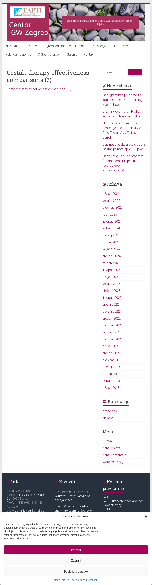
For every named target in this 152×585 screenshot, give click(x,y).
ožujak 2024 (111, 242)
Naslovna (12, 46)
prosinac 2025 (113, 207)
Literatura (119, 46)
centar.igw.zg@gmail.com (31, 510)
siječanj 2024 (112, 256)
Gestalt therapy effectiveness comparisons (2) (39, 89)
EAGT (106, 497)
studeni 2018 (111, 374)
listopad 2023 (112, 270)
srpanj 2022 (111, 304)
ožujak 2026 (111, 194)
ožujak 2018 (111, 388)
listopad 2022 (112, 298)
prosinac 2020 (113, 339)
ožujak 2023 (111, 277)
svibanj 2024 (111, 228)
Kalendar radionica (18, 54)
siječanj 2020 (112, 353)
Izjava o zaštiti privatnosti (84, 580)
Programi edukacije (55, 46)
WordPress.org (113, 462)
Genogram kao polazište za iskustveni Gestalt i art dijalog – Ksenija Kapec (124, 100)
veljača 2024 (111, 249)
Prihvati (76, 550)
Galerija (72, 54)
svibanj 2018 (111, 381)
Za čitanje (99, 46)
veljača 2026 (111, 201)
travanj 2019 (111, 367)
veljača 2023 (111, 284)
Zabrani (76, 560)
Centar (29, 46)
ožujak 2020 (111, 346)
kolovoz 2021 (112, 332)
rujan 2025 (110, 214)
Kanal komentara (114, 455)
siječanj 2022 (112, 318)
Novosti (80, 46)
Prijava (107, 441)
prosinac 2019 (113, 360)
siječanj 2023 (112, 291)
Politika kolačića (61, 580)
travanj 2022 (111, 311)
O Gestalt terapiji (49, 54)
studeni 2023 (111, 263)
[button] (146, 516)
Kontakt (89, 54)
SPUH (106, 509)
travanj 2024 (111, 235)
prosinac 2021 (113, 325)
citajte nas (110, 411)
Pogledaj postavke (76, 571)
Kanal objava (112, 448)
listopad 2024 (112, 221)
